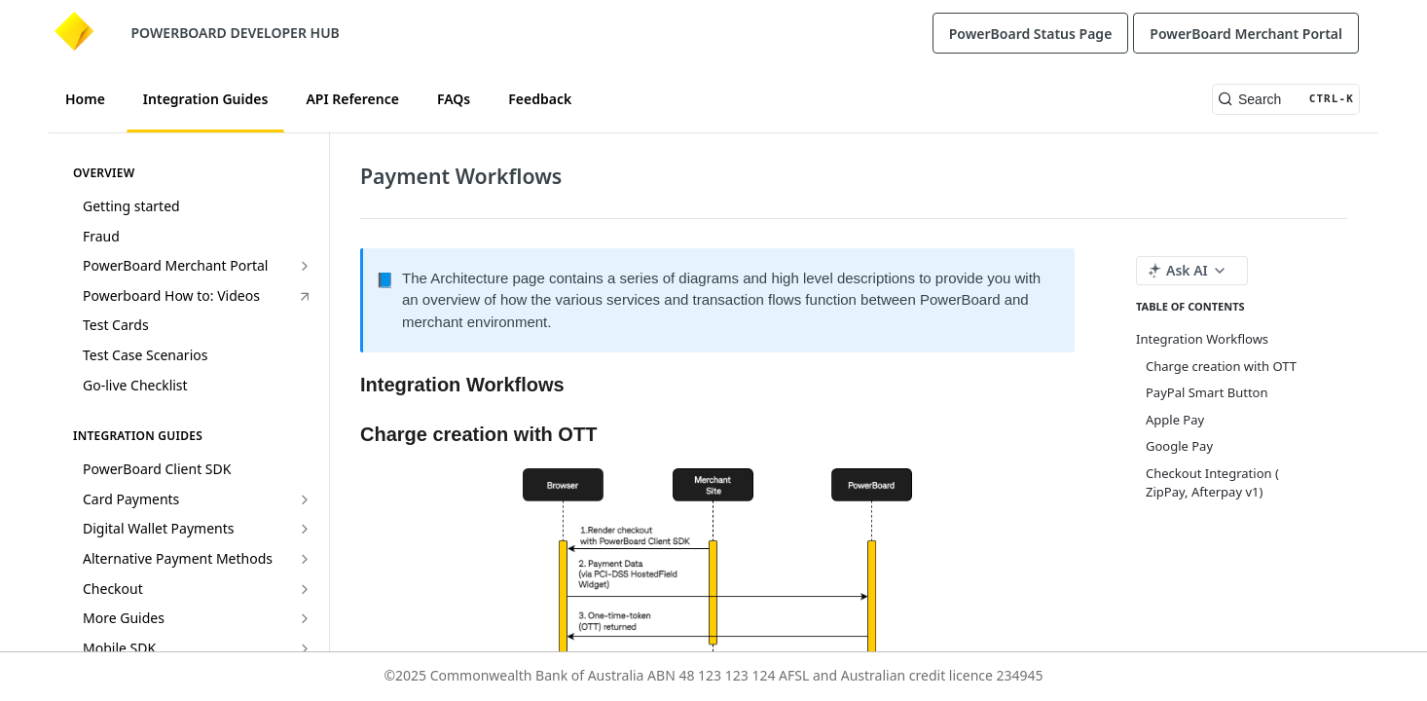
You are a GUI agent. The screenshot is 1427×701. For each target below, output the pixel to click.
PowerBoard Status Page (1031, 33)
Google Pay (1179, 446)
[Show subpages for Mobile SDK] (304, 648)
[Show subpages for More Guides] (304, 618)
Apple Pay (1175, 419)
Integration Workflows (1202, 339)
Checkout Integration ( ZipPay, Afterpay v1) (1212, 482)
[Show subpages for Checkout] (304, 589)
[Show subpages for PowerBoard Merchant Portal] (304, 266)
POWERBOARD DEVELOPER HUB (235, 32)
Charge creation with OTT (1221, 366)
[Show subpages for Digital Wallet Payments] (304, 528)
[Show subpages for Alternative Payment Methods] (304, 559)
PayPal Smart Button (1206, 392)
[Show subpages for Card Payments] (304, 499)
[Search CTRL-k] (1286, 99)
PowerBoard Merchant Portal (1246, 33)
